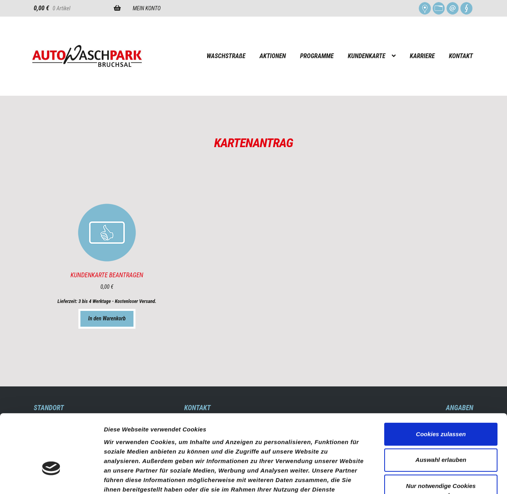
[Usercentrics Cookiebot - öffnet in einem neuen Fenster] (51, 479)
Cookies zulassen (441, 380)
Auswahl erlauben (441, 406)
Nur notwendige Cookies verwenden (441, 437)
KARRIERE (422, 56)
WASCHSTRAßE (225, 56)
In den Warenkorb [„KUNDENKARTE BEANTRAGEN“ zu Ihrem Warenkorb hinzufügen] (107, 318)
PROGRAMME (317, 56)
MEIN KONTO (147, 8)
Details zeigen (421, 478)
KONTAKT (461, 56)
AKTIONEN (272, 56)
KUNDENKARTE (366, 56)
